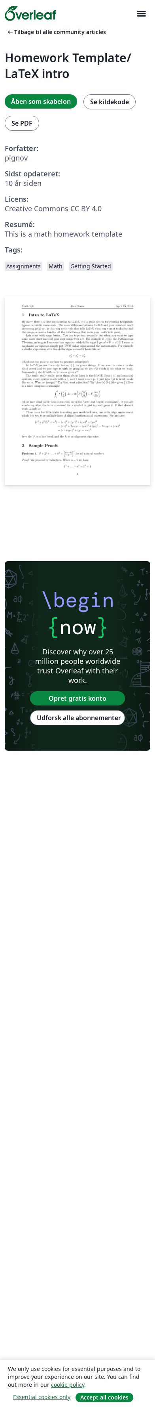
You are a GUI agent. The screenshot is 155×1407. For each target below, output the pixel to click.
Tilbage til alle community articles (56, 32)
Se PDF (21, 123)
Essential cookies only (41, 1397)
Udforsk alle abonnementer (79, 717)
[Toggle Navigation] (141, 14)
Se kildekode (109, 101)
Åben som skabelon (41, 101)
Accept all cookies (104, 1397)
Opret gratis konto (77, 698)
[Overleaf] (30, 13)
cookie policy (67, 1384)
